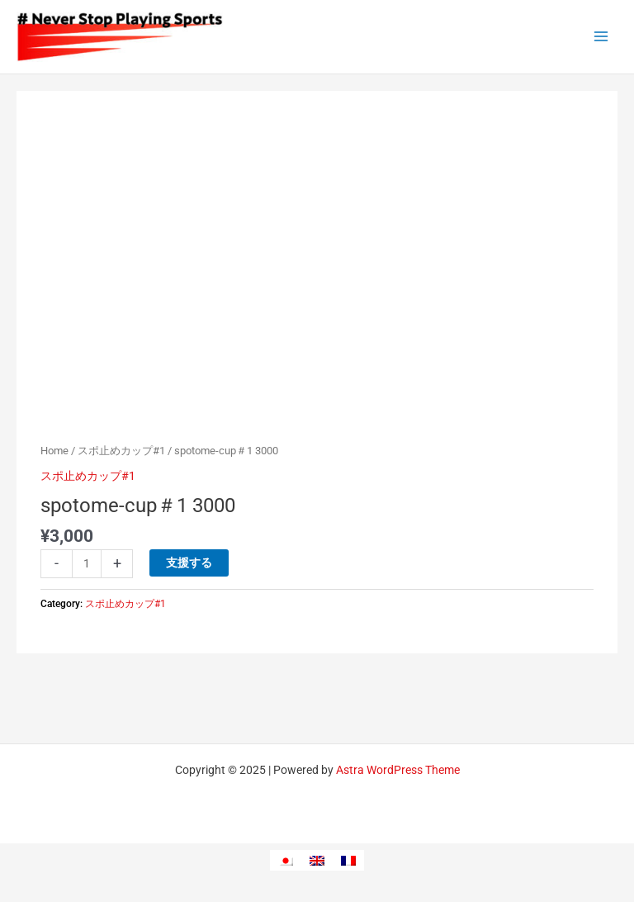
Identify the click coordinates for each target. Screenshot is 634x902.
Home (54, 450)
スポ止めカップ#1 (121, 450)
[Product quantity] (87, 563)
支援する (189, 562)
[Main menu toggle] (601, 37)
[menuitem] (285, 860)
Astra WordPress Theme (398, 769)
